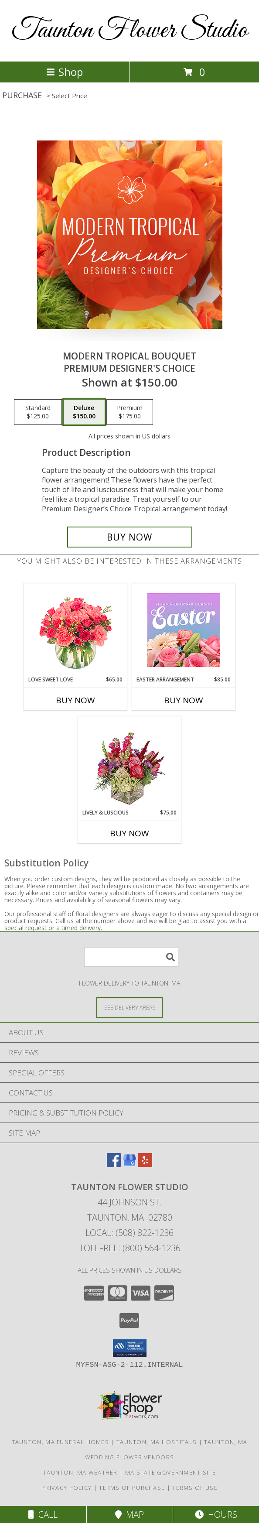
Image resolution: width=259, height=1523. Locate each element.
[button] (130, 1348)
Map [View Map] (129, 1514)
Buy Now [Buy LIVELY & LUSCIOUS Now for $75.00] (129, 833)
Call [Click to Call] (43, 1514)
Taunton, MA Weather (80, 1472)
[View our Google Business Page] (129, 1164)
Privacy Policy (66, 1488)
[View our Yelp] (145, 1164)
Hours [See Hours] (216, 1514)
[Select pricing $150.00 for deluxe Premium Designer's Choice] (84, 412)
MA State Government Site (170, 1472)
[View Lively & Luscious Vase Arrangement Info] (129, 763)
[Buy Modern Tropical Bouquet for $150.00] (129, 537)
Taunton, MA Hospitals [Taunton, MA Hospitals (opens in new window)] (156, 1442)
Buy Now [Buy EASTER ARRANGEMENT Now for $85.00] (183, 700)
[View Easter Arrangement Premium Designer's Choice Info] (183, 629)
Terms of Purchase (132, 1488)
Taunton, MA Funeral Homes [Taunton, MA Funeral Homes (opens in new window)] (60, 1442)
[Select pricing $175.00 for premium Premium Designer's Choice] (130, 412)
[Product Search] (131, 957)
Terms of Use (195, 1488)
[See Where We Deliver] (129, 1007)
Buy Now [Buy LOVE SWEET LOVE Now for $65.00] (75, 700)
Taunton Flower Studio (129, 30)
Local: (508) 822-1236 (129, 1233)
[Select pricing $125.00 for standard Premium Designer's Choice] (37, 412)
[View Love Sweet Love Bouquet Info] (75, 629)
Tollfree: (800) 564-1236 (130, 1248)
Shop (64, 72)
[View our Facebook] (114, 1164)
